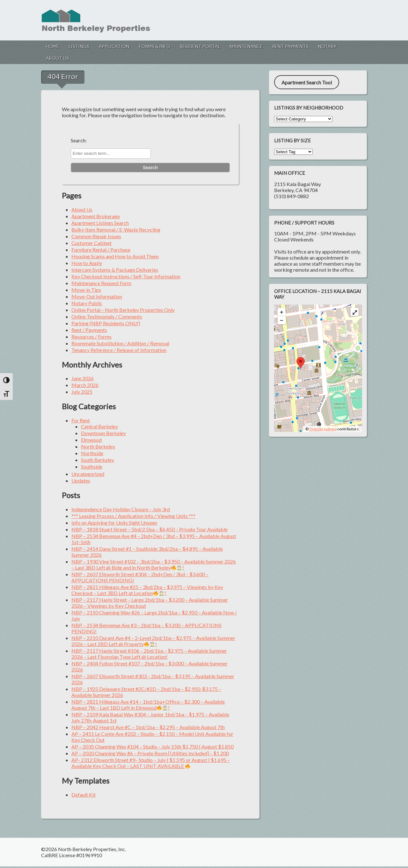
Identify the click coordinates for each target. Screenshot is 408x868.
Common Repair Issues (96, 236)
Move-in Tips (86, 290)
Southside (91, 466)
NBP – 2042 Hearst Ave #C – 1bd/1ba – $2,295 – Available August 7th (148, 727)
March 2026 (84, 385)
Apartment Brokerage (95, 216)
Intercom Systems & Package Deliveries (114, 270)
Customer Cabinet (91, 243)
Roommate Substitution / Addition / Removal (120, 343)
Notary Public (86, 303)
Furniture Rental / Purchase (100, 250)
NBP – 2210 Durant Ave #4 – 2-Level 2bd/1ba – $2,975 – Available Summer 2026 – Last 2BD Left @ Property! (153, 641)
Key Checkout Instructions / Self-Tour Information (125, 276)
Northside (92, 453)
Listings (79, 46)
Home (52, 46)
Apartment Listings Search (100, 223)
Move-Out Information (96, 296)
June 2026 (82, 378)
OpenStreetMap (323, 429)
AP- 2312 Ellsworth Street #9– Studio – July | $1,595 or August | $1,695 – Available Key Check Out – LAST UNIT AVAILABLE (150, 763)
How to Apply (86, 263)
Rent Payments (290, 46)
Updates (80, 480)
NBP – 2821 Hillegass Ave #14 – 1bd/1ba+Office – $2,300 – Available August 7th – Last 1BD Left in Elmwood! (148, 705)
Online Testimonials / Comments (106, 316)
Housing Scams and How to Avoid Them (115, 256)
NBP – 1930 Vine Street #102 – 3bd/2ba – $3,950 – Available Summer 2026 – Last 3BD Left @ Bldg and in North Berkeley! (153, 564)
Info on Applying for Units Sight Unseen (114, 523)
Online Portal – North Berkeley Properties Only (123, 310)
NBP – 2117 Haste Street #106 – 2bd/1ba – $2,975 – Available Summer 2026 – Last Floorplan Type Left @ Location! (149, 654)
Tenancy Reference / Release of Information (118, 350)
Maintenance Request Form (101, 283)
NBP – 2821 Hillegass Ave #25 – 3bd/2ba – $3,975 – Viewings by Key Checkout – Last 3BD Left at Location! (147, 590)
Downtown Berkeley (103, 433)
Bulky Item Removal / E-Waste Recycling (115, 229)
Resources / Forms (91, 337)
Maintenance (246, 46)
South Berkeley (97, 460)
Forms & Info (154, 46)
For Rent (80, 420)
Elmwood (91, 440)
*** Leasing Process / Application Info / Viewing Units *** (133, 516)
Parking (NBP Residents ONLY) (105, 323)
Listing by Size (292, 140)
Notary (327, 46)
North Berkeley (98, 446)
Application (114, 46)
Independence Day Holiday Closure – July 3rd (120, 509)
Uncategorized (87, 474)
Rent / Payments (89, 330)
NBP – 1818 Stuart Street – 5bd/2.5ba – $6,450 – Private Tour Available (149, 529)
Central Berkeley (99, 426)
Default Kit (83, 795)
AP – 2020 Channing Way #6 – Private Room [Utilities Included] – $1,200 (150, 753)
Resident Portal (200, 46)
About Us (57, 58)
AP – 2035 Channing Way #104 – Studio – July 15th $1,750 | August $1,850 (152, 746)
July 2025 (81, 392)
